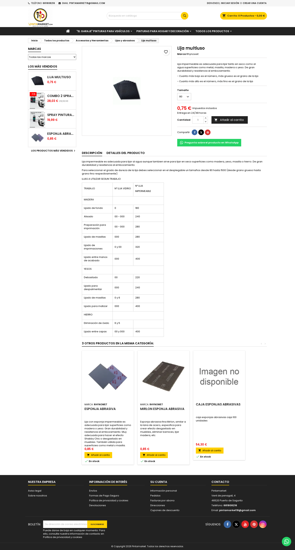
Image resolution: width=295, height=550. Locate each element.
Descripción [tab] (92, 153)
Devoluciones (97, 505)
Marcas (34, 49)
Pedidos (155, 495)
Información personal (163, 490)
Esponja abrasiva (61, 133)
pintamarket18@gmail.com (87, 3)
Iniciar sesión (230, 3)
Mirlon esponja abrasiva (162, 409)
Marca (181, 54)
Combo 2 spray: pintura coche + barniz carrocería (61, 96)
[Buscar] (147, 16)
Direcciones (157, 505)
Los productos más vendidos (53, 150)
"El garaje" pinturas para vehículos (103, 31)
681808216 (49, 3)
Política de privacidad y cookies (108, 500)
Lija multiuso (59, 77)
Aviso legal (34, 490)
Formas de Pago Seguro (104, 495)
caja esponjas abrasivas (218, 404)
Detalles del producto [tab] (125, 153)
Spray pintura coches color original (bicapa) (61, 115)
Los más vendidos (42, 66)
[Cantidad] (198, 120)
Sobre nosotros (37, 495)
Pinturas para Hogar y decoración (162, 31)
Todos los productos (212, 31)
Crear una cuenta (255, 3)
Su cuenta (158, 482)
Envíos (93, 490)
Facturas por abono (162, 500)
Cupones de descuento (164, 510)
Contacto (220, 482)
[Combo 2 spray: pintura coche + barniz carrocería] (37, 94)
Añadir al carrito (229, 120)
